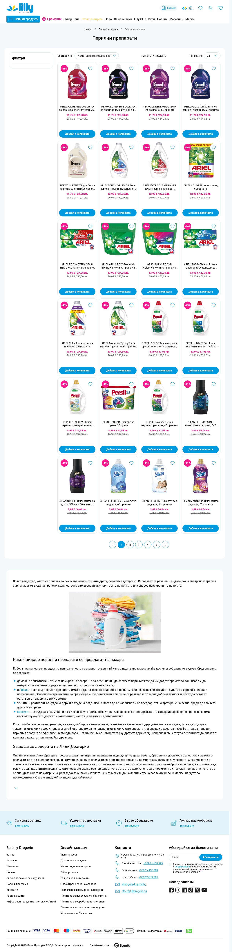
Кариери (11, 860)
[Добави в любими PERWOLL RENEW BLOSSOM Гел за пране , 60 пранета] (172, 68)
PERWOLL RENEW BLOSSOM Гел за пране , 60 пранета (159, 108)
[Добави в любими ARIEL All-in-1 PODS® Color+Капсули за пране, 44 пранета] (172, 226)
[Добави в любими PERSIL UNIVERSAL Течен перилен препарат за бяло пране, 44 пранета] (213, 305)
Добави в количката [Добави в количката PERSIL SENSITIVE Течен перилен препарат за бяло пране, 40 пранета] (77, 449)
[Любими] (200, 8)
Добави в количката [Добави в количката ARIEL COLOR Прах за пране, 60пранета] (200, 212)
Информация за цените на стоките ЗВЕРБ (31, 901)
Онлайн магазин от (110, 945)
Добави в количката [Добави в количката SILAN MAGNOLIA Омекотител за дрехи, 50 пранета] (200, 528)
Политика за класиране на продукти (83, 907)
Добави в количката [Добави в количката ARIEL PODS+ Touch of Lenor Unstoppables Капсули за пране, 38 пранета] (200, 291)
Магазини (176, 19)
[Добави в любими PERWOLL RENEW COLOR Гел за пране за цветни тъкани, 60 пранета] (90, 68)
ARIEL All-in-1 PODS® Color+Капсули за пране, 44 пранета (159, 266)
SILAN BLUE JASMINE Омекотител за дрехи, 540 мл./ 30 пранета (200, 424)
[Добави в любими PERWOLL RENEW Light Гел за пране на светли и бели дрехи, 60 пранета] (90, 147)
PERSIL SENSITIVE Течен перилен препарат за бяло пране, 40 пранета (77, 424)
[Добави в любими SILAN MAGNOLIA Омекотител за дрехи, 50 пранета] (213, 463)
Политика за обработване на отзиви (83, 901)
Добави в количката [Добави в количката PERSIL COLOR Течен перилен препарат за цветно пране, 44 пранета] (159, 370)
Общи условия (69, 872)
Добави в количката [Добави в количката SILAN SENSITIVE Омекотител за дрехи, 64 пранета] (159, 528)
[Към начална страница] (88, 29)
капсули (22, 712)
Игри (151, 19)
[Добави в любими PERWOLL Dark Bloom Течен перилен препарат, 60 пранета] (213, 68)
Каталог (168, 8)
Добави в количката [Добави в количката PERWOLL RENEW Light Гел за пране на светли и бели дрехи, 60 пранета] (77, 212)
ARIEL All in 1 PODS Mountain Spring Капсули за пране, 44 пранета (118, 266)
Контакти (12, 889)
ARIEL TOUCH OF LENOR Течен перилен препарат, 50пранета (118, 187)
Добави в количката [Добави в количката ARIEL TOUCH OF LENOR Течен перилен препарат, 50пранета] (118, 212)
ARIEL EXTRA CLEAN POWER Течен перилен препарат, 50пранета (159, 187)
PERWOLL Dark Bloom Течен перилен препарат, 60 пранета (200, 108)
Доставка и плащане (73, 860)
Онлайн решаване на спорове (78, 883)
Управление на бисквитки (76, 913)
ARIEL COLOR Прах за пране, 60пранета (201, 187)
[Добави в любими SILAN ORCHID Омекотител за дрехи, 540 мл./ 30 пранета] (90, 463)
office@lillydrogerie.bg (134, 891)
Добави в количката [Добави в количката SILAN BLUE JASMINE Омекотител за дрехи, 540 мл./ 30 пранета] (200, 449)
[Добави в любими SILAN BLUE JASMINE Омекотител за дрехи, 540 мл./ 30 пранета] (213, 384)
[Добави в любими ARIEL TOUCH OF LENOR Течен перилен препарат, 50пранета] (131, 147)
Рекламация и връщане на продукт (82, 889)
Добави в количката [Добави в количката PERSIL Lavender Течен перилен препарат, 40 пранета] (159, 449)
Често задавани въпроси (76, 866)
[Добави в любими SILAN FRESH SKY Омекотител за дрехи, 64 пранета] (131, 463)
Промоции (54, 19)
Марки (190, 19)
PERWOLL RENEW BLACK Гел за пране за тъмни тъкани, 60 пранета (118, 108)
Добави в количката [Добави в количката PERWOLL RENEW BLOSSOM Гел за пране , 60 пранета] (159, 133)
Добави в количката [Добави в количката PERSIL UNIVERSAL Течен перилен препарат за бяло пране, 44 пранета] (200, 370)
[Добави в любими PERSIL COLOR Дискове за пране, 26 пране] (131, 384)
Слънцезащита (92, 19)
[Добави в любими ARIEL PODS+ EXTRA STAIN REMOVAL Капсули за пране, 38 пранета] (90, 226)
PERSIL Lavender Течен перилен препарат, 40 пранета (159, 424)
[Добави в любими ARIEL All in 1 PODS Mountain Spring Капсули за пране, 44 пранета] (131, 226)
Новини (162, 19)
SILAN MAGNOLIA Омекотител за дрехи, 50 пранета (201, 502)
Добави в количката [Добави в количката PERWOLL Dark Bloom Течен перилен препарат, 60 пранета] (200, 133)
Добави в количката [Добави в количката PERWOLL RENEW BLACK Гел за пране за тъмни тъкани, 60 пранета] (118, 133)
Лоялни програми (17, 883)
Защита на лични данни (75, 878)
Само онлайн (123, 19)
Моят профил (69, 854)
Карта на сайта (15, 895)
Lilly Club (140, 19)
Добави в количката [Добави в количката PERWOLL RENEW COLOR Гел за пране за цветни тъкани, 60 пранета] (77, 133)
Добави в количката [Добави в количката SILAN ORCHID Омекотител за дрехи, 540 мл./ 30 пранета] (77, 528)
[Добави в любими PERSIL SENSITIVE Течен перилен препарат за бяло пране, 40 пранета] (90, 384)
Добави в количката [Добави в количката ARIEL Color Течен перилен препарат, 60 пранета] (77, 370)
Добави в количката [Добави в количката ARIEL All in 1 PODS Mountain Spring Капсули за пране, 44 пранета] (118, 291)
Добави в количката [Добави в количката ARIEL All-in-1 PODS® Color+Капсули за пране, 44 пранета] (159, 291)
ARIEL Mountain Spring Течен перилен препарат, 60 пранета (118, 345)
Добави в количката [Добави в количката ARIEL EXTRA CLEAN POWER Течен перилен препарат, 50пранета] (159, 212)
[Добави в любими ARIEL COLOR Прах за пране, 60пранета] (213, 147)
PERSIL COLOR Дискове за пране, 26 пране (118, 424)
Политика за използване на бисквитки (84, 895)
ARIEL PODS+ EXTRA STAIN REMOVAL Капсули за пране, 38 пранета (77, 266)
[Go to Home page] (20, 8)
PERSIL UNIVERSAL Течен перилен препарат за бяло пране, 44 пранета (200, 345)
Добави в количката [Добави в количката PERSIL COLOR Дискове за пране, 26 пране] (118, 449)
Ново (108, 19)
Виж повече (22, 825)
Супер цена (71, 19)
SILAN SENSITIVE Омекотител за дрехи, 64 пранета (159, 502)
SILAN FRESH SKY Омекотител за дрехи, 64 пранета (118, 502)
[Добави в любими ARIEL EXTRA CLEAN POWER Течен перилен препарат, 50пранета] (172, 147)
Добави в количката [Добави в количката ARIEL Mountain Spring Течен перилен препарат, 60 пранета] (118, 370)
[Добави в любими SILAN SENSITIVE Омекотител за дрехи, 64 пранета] (172, 463)
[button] (31, 60)
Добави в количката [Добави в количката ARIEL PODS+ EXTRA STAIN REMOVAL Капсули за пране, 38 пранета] (77, 291)
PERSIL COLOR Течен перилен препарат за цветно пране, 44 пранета (159, 345)
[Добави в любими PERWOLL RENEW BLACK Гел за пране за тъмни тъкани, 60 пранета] (131, 68)
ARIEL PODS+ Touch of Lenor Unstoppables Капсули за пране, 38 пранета (200, 266)
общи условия (182, 866)
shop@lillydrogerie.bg (134, 884)
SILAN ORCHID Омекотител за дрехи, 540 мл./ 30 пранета (77, 502)
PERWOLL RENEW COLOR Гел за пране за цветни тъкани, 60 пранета (77, 108)
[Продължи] (165, 544)
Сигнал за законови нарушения (25, 878)
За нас (10, 854)
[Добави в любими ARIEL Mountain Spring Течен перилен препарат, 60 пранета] (131, 305)
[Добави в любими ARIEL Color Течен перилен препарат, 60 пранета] (90, 305)
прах (24, 690)
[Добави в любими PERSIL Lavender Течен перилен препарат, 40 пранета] (172, 384)
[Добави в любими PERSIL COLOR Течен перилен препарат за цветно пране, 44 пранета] (172, 305)
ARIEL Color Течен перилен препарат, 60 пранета (77, 345)
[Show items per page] (212, 55)
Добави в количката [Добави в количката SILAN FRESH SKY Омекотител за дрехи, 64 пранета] (118, 528)
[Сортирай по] (97, 55)
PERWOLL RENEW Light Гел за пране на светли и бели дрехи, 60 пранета (77, 187)
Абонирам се (211, 857)
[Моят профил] (210, 8)
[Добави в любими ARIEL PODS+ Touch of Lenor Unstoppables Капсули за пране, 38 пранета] (213, 226)
